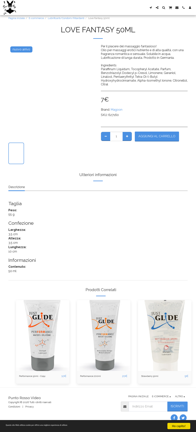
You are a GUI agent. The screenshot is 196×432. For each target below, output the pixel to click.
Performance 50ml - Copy (37, 376)
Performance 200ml (94, 376)
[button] (151, 7)
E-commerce (36, 18)
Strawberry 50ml (153, 376)
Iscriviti (177, 406)
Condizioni (14, 406)
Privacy (29, 406)
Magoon (116, 109)
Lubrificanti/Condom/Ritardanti (66, 18)
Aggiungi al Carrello (156, 136)
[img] (42, 335)
